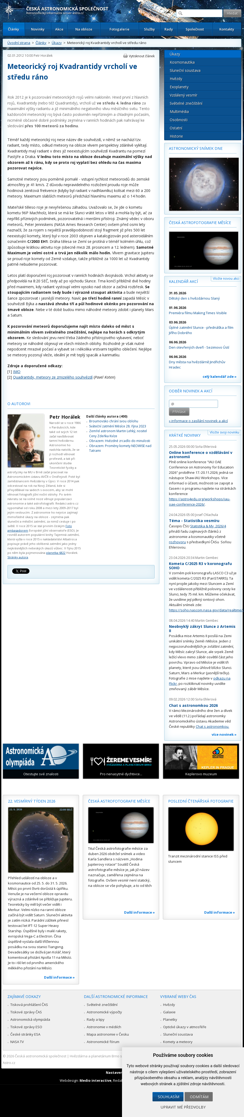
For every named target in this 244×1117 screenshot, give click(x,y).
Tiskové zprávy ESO (26, 1026)
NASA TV (17, 1041)
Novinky (38, 29)
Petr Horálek (43, 55)
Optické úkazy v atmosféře (184, 1026)
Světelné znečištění (186, 103)
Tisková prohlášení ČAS (29, 1004)
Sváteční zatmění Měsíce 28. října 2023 (117, 426)
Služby (149, 29)
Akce (59, 29)
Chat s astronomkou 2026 (193, 705)
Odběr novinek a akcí (190, 390)
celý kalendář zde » (220, 376)
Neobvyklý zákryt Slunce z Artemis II (202, 628)
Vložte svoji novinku (224, 432)
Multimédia (179, 111)
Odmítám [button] (199, 1096)
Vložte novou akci (226, 278)
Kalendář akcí (183, 281)
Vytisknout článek (142, 56)
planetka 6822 (56, 553)
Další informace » (59, 977)
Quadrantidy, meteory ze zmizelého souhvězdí (53, 377)
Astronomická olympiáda (30, 1019)
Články (13, 29)
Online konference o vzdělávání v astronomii (200, 454)
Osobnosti (179, 119)
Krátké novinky (185, 435)
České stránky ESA (25, 1034)
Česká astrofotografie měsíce (200, 222)
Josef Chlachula (206, 514)
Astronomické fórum (103, 1041)
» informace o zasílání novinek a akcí (198, 420)
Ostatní (176, 127)
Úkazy (57, 42)
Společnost (195, 29)
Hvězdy (176, 78)
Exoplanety (179, 86)
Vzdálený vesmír (183, 95)
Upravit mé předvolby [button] (183, 1107)
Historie (176, 136)
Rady (168, 29)
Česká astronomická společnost (40, 1056)
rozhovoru (177, 542)
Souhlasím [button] (168, 1096)
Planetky (170, 1019)
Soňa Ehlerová (205, 446)
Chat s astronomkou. (212, 726)
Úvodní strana (18, 42)
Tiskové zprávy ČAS (26, 1012)
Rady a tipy (95, 1019)
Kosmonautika (182, 62)
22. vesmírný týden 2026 (31, 801)
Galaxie (169, 1012)
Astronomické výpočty (104, 1012)
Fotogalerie (119, 29)
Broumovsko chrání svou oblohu (113, 421)
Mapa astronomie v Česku (108, 1034)
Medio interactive (95, 1080)
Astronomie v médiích (104, 1026)
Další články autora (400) (106, 416)
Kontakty (226, 29)
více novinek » (224, 734)
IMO (16, 371)
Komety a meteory (178, 1041)
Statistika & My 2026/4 (208, 526)
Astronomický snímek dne (196, 148)
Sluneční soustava (185, 70)
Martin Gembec (206, 557)
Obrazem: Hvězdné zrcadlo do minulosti (119, 441)
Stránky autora (17, 557)
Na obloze (83, 29)
